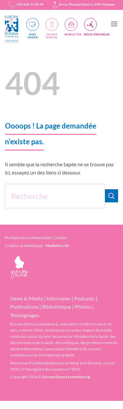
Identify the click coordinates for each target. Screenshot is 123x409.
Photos (83, 306)
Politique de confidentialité (28, 237)
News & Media (26, 298)
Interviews (59, 298)
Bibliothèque (56, 306)
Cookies (60, 237)
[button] (114, 24)
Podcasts (84, 298)
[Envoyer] (111, 195)
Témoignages (24, 315)
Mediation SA (57, 245)
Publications (24, 306)
